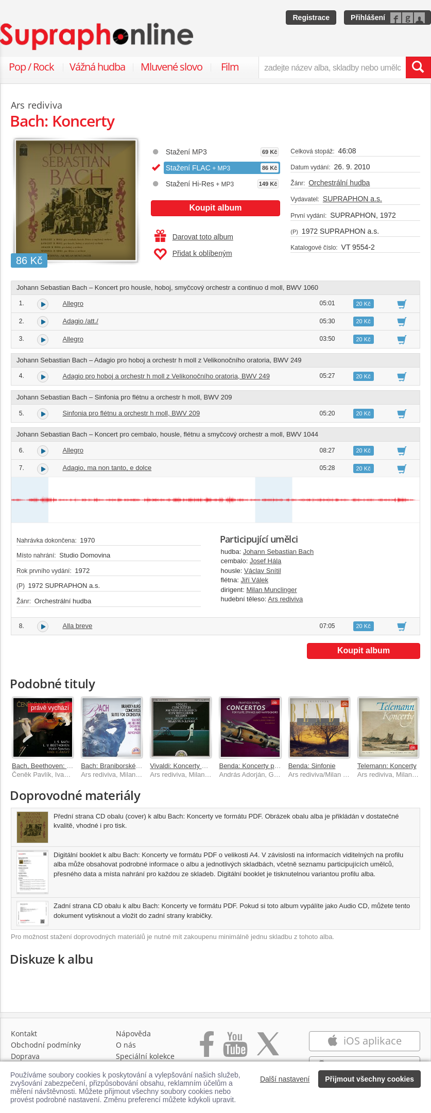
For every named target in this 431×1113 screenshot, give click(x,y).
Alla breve (78, 626)
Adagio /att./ (80, 321)
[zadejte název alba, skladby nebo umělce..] (332, 67)
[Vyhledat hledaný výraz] (418, 67)
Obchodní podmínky (46, 1045)
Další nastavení (285, 1079)
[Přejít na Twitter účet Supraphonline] (268, 1049)
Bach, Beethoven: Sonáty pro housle (66, 766)
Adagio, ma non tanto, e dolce (107, 468)
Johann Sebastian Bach (278, 551)
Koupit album (215, 207)
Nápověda (133, 1033)
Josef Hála (265, 561)
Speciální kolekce (145, 1056)
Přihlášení (368, 17)
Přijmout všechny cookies (369, 1079)
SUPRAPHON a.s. (352, 199)
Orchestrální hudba (339, 183)
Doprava (25, 1056)
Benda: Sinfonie (312, 766)
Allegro (73, 303)
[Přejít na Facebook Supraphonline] (207, 1049)
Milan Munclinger (271, 590)
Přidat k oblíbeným (192, 254)
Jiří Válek (254, 580)
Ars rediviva (285, 599)
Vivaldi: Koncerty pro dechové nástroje (207, 766)
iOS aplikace (364, 1041)
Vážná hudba (97, 67)
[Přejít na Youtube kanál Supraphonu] (235, 1049)
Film (230, 67)
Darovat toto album (193, 237)
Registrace (311, 17)
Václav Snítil (262, 571)
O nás (126, 1045)
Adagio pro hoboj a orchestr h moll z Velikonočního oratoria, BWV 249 (166, 376)
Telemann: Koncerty (387, 766)
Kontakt (24, 1033)
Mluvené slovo (171, 67)
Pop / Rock (31, 67)
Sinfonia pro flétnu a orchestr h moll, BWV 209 (131, 413)
